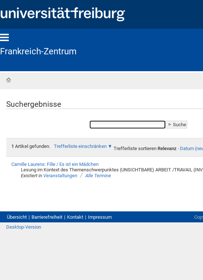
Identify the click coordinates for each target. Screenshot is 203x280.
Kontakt (75, 217)
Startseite (8, 80)
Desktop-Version (23, 227)
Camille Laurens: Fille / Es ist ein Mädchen (55, 164)
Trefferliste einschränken (80, 146)
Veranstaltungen (60, 175)
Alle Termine (98, 175)
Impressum (100, 217)
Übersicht (17, 217)
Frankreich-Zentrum (38, 51)
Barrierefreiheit (47, 217)
